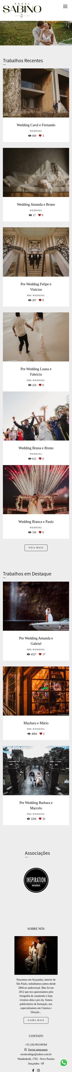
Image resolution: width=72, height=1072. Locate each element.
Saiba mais (36, 1020)
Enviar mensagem (38, 1049)
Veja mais (36, 547)
